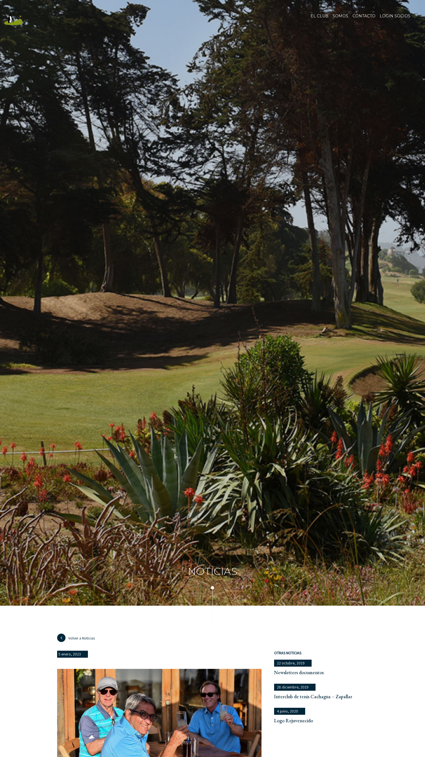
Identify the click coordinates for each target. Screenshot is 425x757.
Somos (340, 19)
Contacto (363, 19)
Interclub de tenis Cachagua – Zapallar (313, 696)
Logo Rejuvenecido (293, 720)
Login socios (395, 16)
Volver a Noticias (76, 638)
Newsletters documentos (299, 672)
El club (319, 19)
